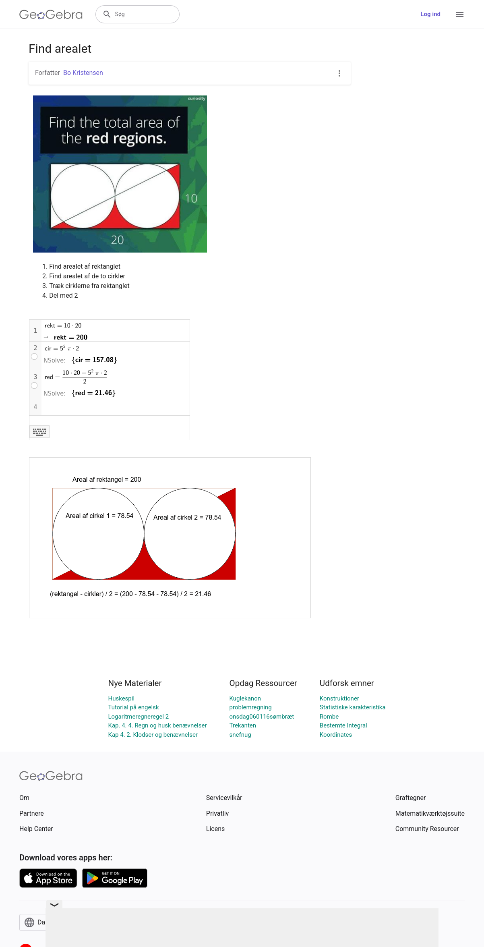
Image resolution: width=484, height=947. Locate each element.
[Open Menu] (460, 14)
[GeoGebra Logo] (51, 14)
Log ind (430, 14)
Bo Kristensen (83, 73)
